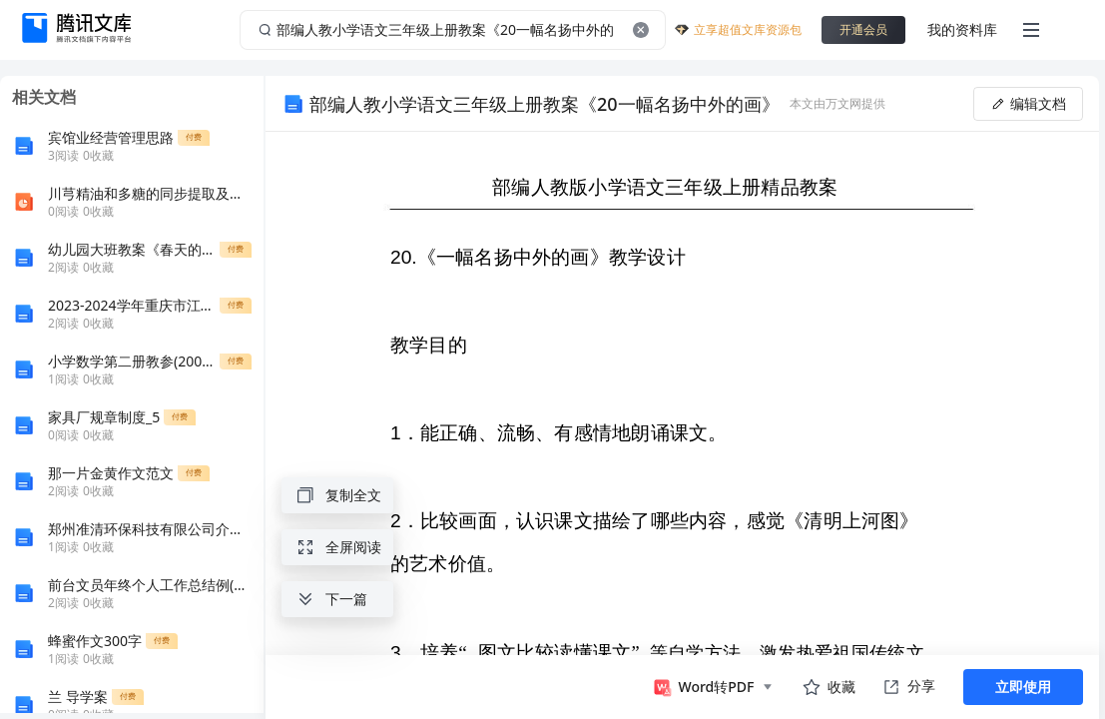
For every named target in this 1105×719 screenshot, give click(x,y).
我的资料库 (962, 29)
